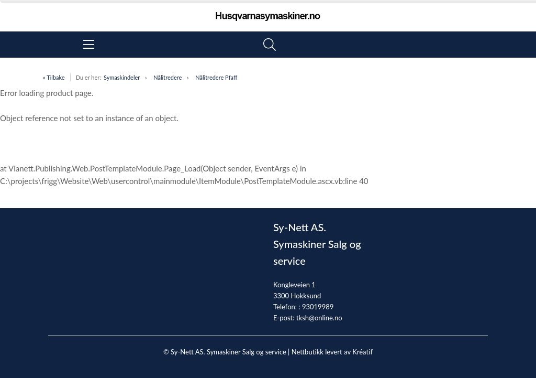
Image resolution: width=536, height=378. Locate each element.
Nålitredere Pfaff (216, 77)
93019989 (317, 307)
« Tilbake (54, 77)
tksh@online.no (319, 318)
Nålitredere (167, 77)
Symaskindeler (122, 77)
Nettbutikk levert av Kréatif (332, 352)
